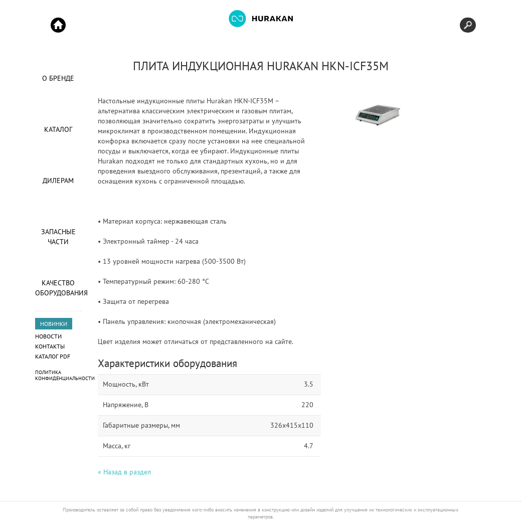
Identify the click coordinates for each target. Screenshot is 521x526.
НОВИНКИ (53, 323)
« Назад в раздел (124, 471)
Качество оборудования (58, 287)
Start (58, 25)
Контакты (50, 346)
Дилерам (58, 180)
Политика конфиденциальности (65, 375)
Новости (48, 336)
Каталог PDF (52, 356)
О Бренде (58, 78)
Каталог (58, 129)
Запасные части (58, 236)
